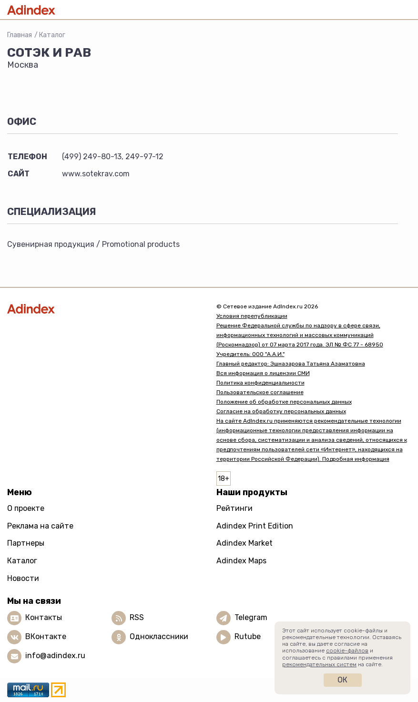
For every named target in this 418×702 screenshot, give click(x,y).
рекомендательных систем (319, 664)
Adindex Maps (241, 560)
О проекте (25, 508)
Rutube (247, 636)
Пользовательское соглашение (260, 392)
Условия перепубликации (251, 316)
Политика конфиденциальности (260, 382)
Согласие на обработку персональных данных (281, 411)
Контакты (43, 617)
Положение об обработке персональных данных (284, 401)
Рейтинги (234, 508)
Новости (23, 578)
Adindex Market (244, 543)
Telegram (250, 617)
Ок (342, 679)
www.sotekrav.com (96, 173)
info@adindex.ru (55, 655)
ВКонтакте (45, 636)
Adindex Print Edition (254, 525)
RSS (137, 617)
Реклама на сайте (40, 525)
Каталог (52, 35)
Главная (19, 35)
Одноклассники (159, 636)
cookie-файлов (347, 650)
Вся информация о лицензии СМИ (263, 373)
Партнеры (25, 543)
